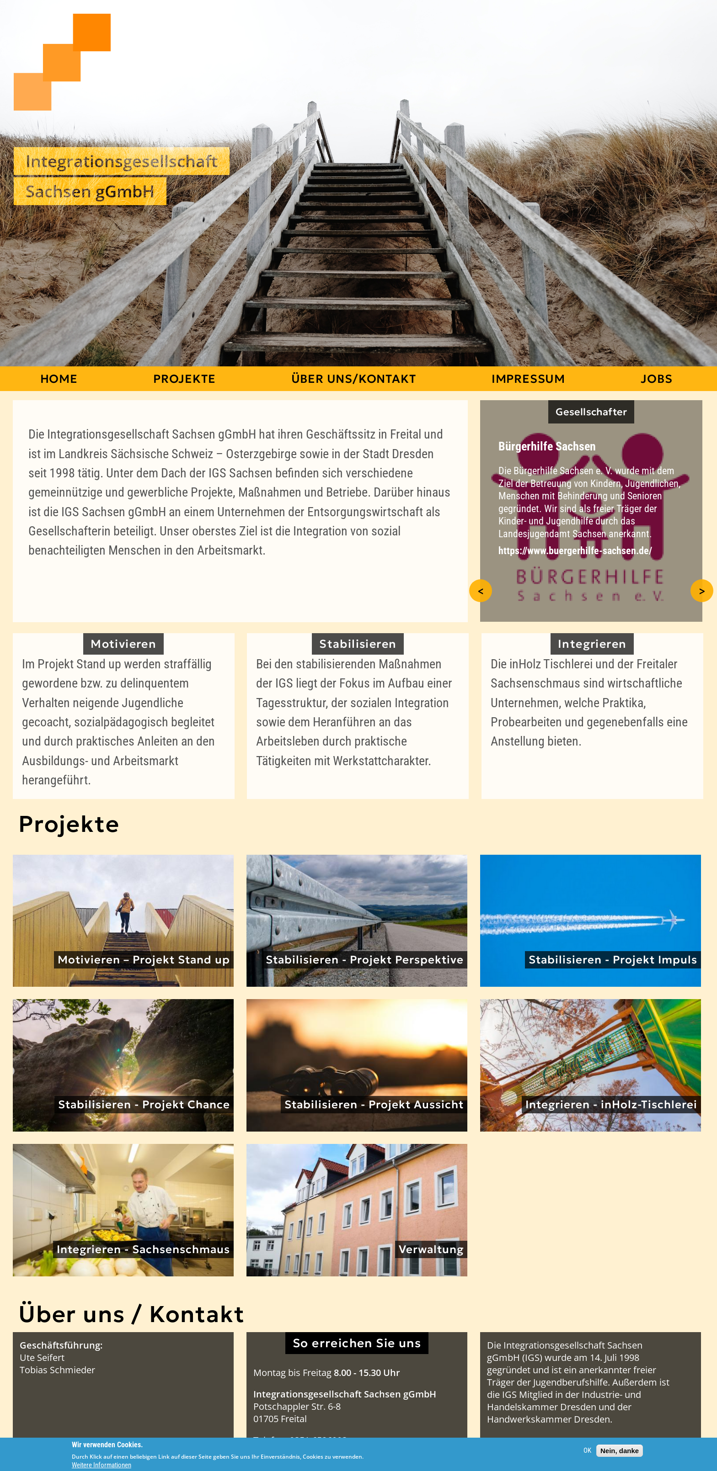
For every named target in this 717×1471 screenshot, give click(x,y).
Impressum (528, 378)
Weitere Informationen (101, 1465)
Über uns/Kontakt (353, 378)
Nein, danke (619, 1451)
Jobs (656, 378)
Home (59, 378)
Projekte (184, 378)
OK (587, 1450)
